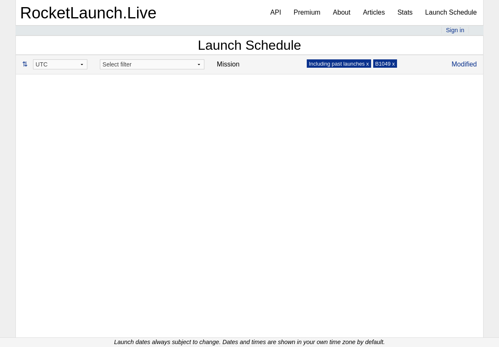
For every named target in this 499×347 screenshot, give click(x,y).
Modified (464, 64)
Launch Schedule (451, 12)
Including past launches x (339, 64)
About (342, 12)
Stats (404, 12)
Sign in (455, 30)
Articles (373, 12)
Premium (307, 12)
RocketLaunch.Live (88, 13)
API (275, 12)
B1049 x (385, 64)
